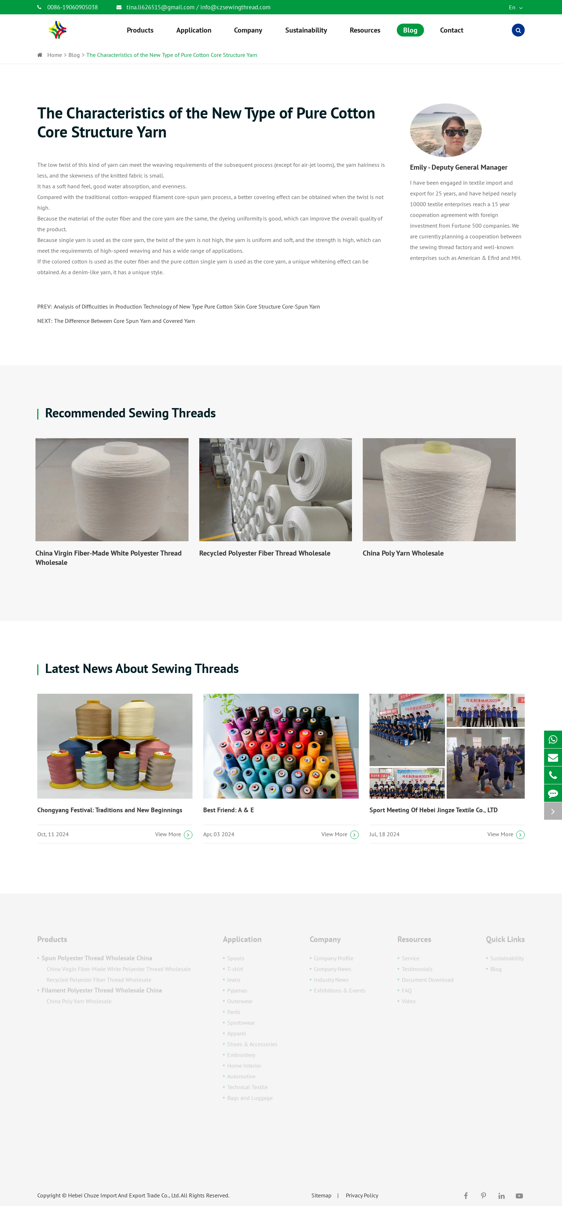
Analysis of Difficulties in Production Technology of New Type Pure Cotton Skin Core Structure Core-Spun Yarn (187, 306)
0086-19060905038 (67, 7)
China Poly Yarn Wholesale (403, 553)
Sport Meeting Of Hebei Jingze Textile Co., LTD (434, 810)
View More (173, 834)
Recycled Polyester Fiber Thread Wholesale (264, 553)
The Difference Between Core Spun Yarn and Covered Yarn (124, 320)
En (516, 7)
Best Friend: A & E (228, 810)
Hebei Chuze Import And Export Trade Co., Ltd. (124, 1195)
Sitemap (321, 1195)
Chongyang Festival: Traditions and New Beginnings (109, 810)
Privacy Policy (362, 1195)
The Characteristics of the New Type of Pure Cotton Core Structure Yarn (171, 54)
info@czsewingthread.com (235, 7)
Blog (74, 54)
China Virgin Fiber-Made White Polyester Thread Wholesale (108, 557)
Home (54, 54)
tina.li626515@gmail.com (161, 7)
